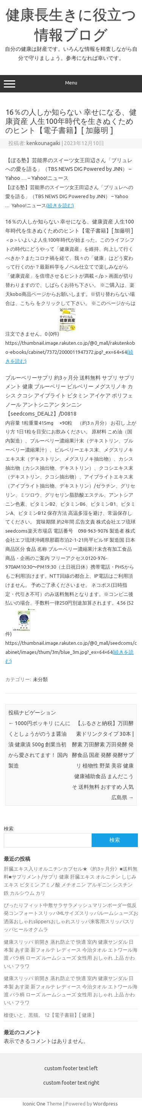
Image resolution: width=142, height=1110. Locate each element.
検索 (9, 828)
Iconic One (34, 1103)
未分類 (40, 679)
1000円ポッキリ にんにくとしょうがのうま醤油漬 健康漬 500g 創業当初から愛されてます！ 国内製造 (39, 744)
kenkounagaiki (43, 143)
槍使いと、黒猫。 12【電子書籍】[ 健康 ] (49, 1015)
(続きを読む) (60, 205)
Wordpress (105, 1103)
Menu (71, 84)
